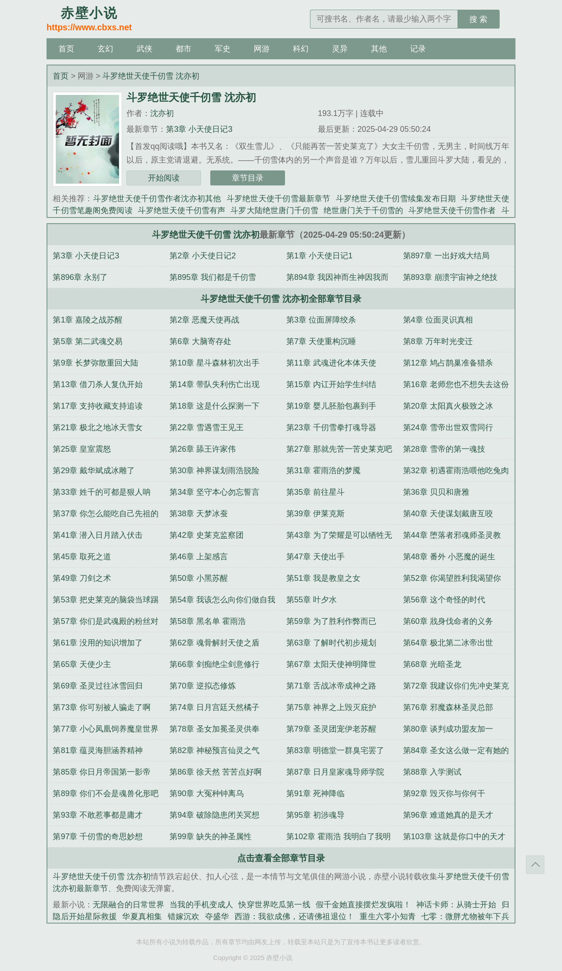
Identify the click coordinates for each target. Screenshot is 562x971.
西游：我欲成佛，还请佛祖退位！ (294, 916)
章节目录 (247, 178)
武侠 (144, 48)
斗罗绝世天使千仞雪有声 (182, 210)
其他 (379, 48)
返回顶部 (535, 864)
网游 (262, 48)
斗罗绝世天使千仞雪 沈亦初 (150, 76)
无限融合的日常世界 (128, 904)
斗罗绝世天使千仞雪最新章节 (279, 198)
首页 (66, 48)
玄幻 (105, 48)
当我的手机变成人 (201, 904)
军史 (223, 48)
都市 (183, 48)
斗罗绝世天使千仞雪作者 (452, 210)
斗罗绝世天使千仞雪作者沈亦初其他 (157, 198)
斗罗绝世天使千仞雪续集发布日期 (396, 198)
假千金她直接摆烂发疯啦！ (363, 904)
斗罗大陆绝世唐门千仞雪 (274, 210)
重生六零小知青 (388, 916)
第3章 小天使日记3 (199, 129)
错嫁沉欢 (184, 916)
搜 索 (478, 19)
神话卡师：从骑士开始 (456, 904)
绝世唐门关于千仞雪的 (363, 210)
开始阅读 (164, 178)
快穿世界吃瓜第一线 (274, 904)
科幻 (301, 48)
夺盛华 (217, 916)
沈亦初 (162, 113)
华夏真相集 (142, 916)
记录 (418, 48)
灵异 (340, 48)
